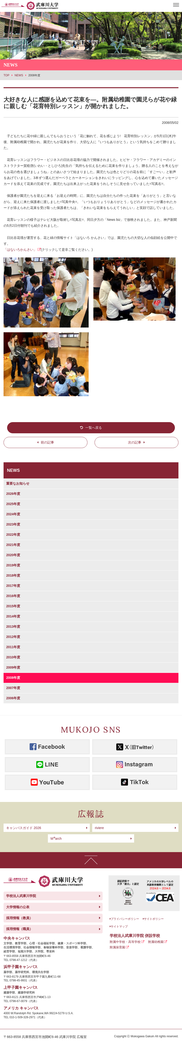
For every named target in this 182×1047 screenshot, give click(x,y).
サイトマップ (119, 926)
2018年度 (13, 575)
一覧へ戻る (93, 427)
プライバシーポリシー (125, 919)
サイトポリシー (154, 919)
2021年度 (13, 545)
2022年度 (13, 534)
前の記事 (47, 442)
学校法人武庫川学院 (21, 896)
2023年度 (13, 524)
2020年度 (13, 555)
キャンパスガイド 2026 (23, 828)
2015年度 (13, 606)
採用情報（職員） (19, 929)
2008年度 (13, 678)
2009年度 (13, 667)
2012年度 (13, 637)
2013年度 (13, 626)
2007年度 (13, 688)
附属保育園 (117, 947)
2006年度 (13, 698)
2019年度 (13, 565)
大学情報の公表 (17, 907)
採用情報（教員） (19, 918)
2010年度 (13, 657)
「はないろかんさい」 (20, 249)
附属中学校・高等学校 (125, 942)
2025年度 (13, 504)
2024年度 (13, 514)
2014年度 (13, 616)
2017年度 (13, 586)
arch (56, 838)
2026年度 (13, 494)
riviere (99, 828)
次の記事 (134, 442)
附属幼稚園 (156, 942)
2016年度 (13, 596)
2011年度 (13, 647)
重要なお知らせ (17, 483)
